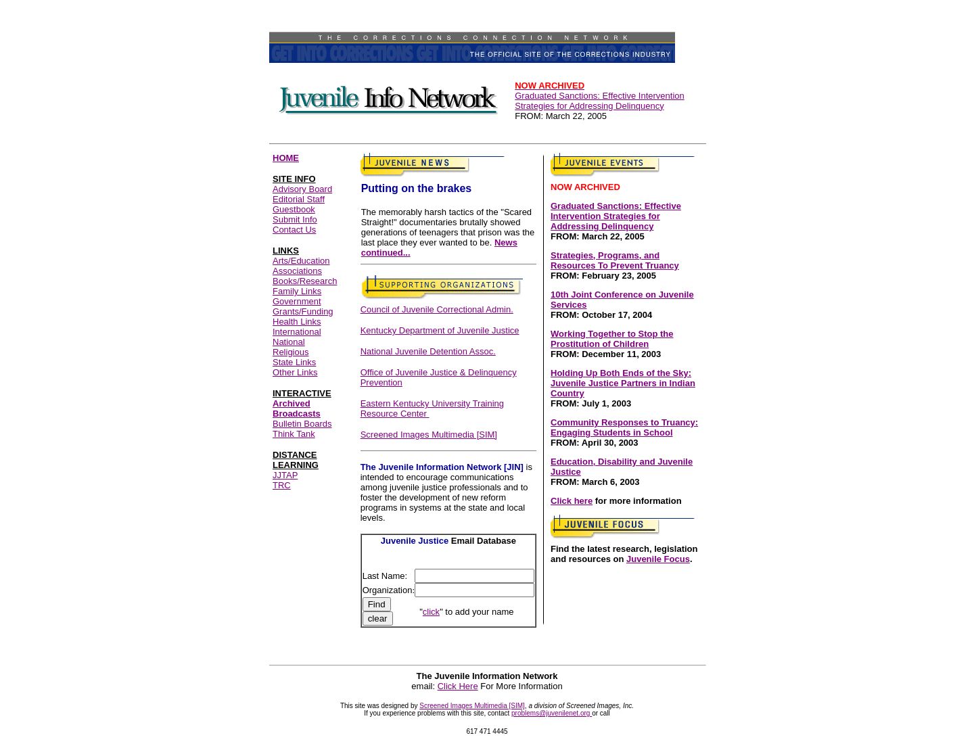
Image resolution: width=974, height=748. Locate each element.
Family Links (297, 291)
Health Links (297, 322)
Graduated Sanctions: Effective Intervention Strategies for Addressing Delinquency (600, 95)
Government (297, 301)
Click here (572, 501)
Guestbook (294, 209)
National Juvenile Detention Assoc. (428, 351)
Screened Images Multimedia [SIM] (429, 434)
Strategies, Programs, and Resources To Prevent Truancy (615, 260)
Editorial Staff (299, 199)
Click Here (458, 686)
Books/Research (305, 281)
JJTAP (285, 475)
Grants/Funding (303, 311)
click (431, 612)
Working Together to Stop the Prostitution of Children (612, 339)
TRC (282, 485)
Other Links (295, 372)
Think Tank (294, 434)
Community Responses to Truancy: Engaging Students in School (624, 427)
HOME (286, 158)
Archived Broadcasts (297, 408)
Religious (290, 352)
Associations (297, 271)
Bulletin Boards (302, 424)
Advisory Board (302, 189)
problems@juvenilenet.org (551, 713)
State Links (294, 362)
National (289, 342)
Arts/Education (301, 261)
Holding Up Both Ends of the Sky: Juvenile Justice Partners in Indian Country (623, 383)
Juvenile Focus (658, 559)
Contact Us (294, 230)
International (297, 332)
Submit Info (295, 219)
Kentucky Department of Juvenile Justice (440, 330)
